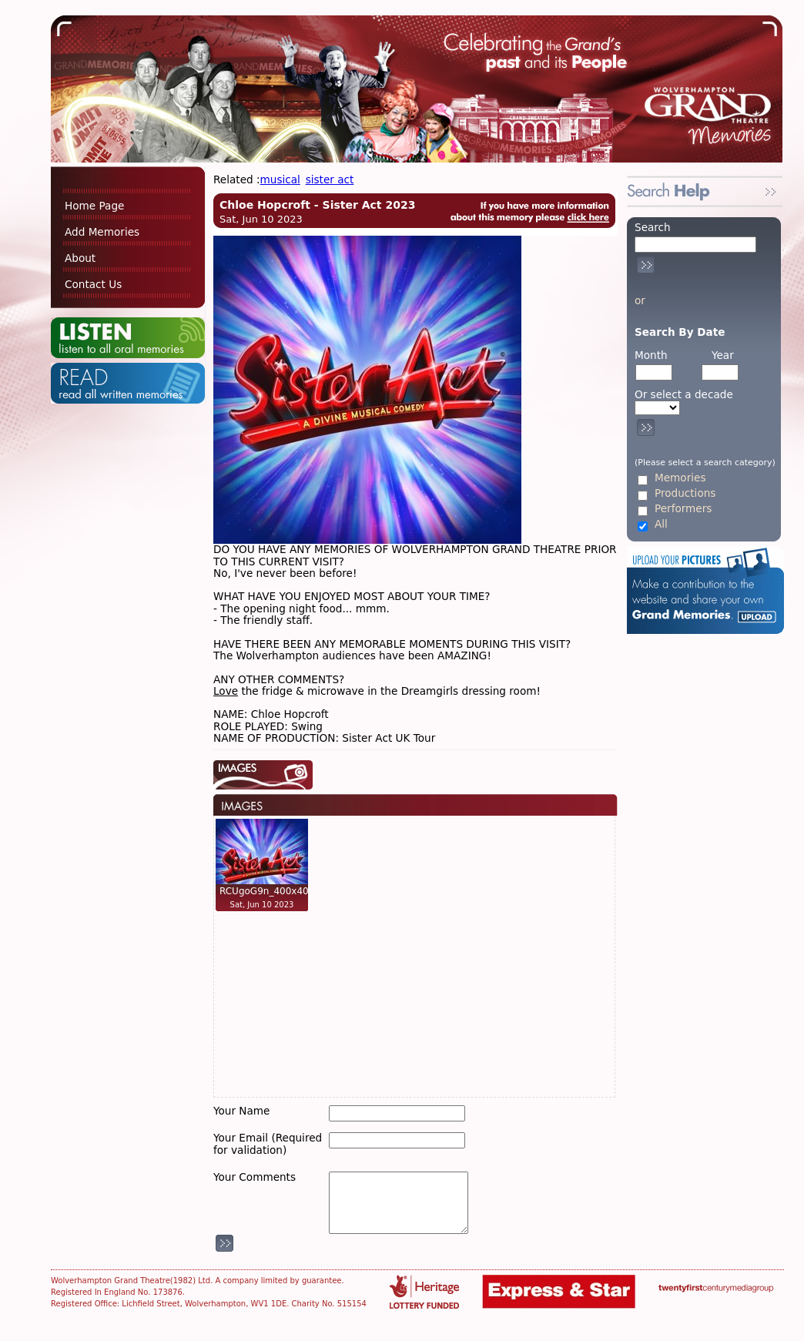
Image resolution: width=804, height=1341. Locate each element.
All (661, 524)
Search (653, 227)
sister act (330, 179)
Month (651, 355)
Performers (683, 509)
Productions (685, 493)
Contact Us (93, 284)
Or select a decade (684, 395)
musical (280, 179)
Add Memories (102, 232)
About (80, 258)
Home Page (94, 205)
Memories (680, 478)
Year (723, 355)
